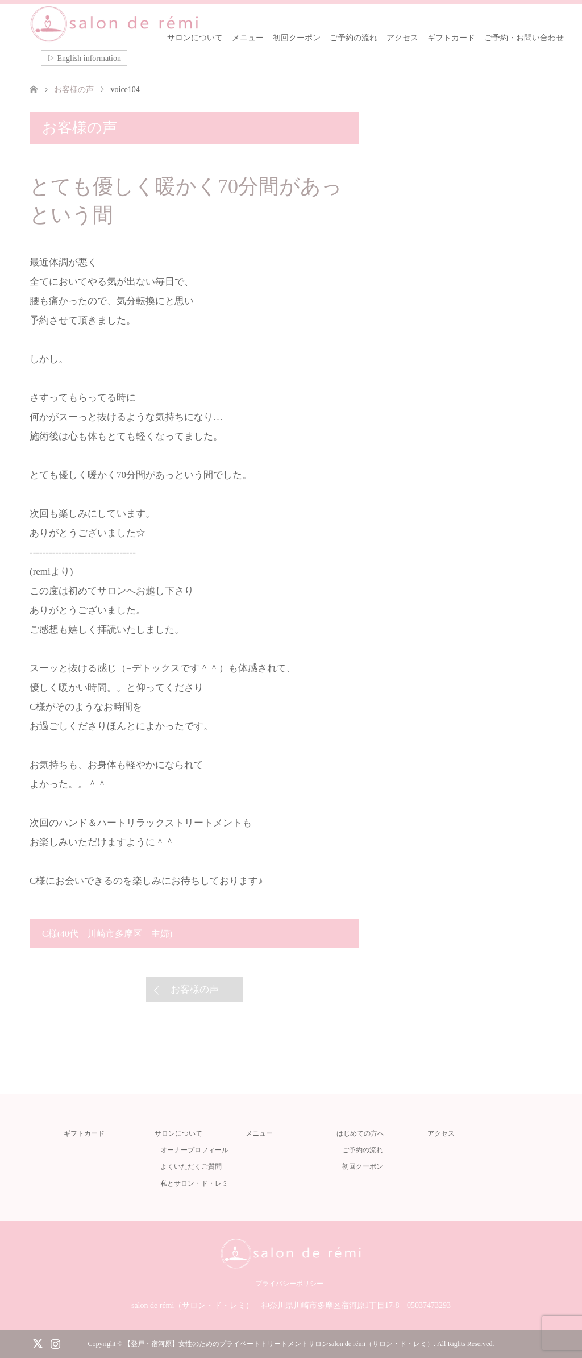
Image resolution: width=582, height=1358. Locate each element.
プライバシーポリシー (289, 1284)
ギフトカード (451, 38)
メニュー (248, 38)
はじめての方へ (360, 1133)
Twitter (37, 1342)
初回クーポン (297, 38)
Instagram (55, 1342)
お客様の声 (195, 989)
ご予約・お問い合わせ (524, 38)
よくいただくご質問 (191, 1166)
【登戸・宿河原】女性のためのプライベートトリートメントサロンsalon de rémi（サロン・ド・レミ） (279, 1344)
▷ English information (84, 58)
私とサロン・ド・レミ (194, 1183)
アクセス (402, 38)
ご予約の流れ (353, 38)
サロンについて (195, 38)
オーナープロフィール (194, 1150)
